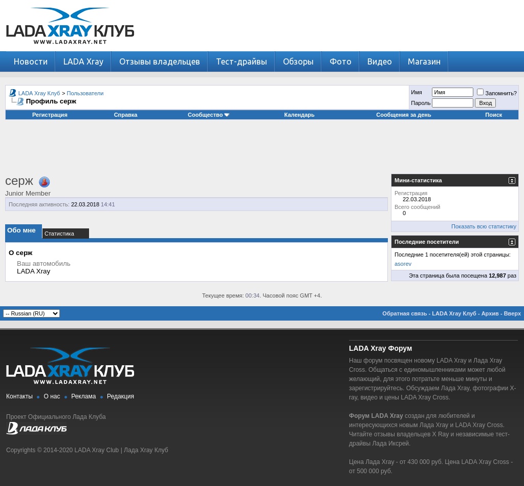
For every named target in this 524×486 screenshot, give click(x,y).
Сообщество (209, 115)
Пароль (420, 103)
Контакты (19, 396)
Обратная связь (404, 313)
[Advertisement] (262, 151)
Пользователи (85, 93)
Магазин (424, 61)
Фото (341, 61)
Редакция (120, 396)
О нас (52, 396)
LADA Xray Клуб (39, 93)
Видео (379, 61)
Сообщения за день (403, 115)
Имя (416, 92)
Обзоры (298, 61)
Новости (31, 61)
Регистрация (50, 115)
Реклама (83, 396)
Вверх (512, 313)
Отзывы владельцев (159, 61)
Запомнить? (497, 93)
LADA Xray (83, 61)
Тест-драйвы (241, 61)
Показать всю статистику (483, 226)
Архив (490, 313)
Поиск (493, 115)
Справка (126, 115)
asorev (403, 264)
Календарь (300, 115)
